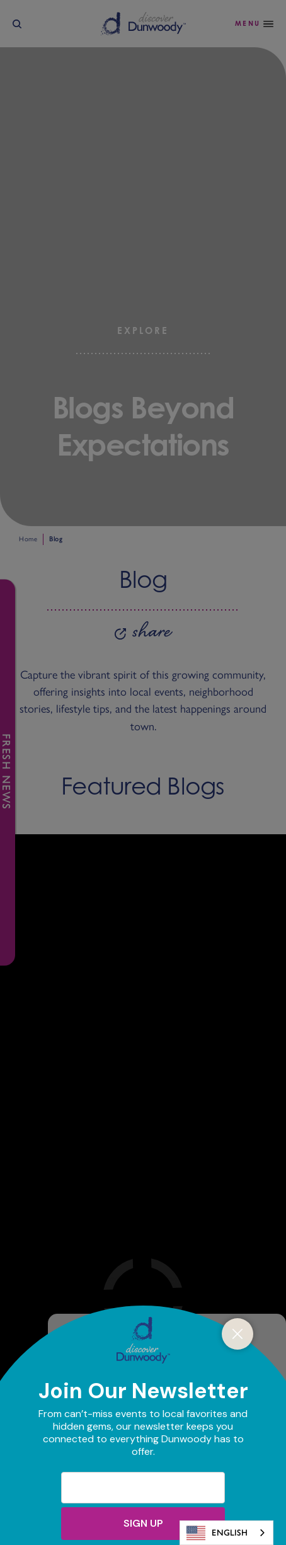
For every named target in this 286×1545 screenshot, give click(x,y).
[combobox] (226, 1532)
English (217, 1533)
